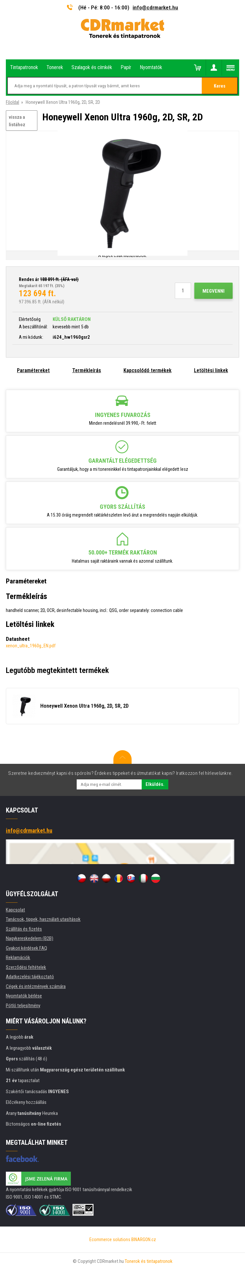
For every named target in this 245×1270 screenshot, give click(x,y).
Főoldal (12, 102)
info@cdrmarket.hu (155, 7)
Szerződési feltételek (26, 967)
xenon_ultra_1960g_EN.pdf (31, 645)
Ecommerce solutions (109, 1239)
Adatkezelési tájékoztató (30, 977)
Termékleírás (86, 370)
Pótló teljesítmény (23, 1005)
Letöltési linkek (211, 370)
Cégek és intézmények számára (36, 986)
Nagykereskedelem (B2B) (29, 938)
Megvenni (213, 291)
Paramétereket (33, 370)
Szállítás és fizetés (24, 929)
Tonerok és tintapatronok (149, 1261)
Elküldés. (155, 784)
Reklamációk (18, 957)
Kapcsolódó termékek (147, 370)
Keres (220, 86)
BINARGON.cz (143, 1239)
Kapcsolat (15, 910)
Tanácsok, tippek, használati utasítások (43, 919)
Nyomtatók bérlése (24, 996)
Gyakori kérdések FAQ (26, 948)
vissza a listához (17, 121)
